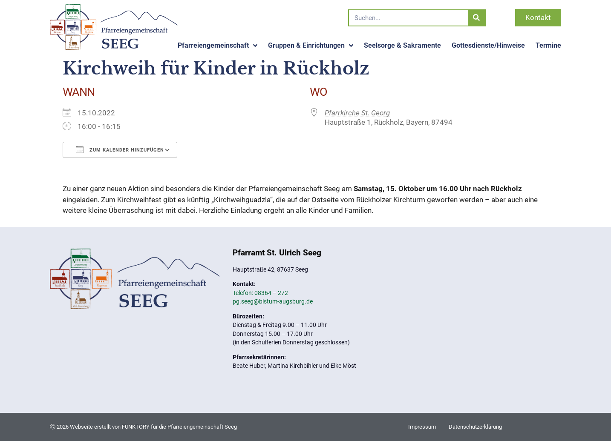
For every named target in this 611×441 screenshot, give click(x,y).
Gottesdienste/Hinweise (488, 45)
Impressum (422, 427)
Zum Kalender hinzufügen (120, 149)
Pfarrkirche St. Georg (357, 113)
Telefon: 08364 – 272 (260, 292)
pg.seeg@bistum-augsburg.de (273, 301)
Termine (548, 45)
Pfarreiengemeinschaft (217, 46)
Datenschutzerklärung (475, 427)
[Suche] (476, 18)
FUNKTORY (136, 427)
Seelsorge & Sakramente (402, 45)
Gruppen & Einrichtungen (310, 46)
